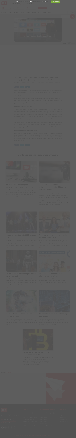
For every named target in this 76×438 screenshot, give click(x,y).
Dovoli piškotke (55, 1)
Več (50, 1)
